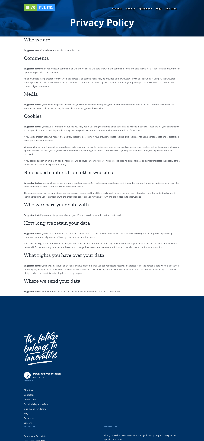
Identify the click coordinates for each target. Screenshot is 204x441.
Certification (30, 399)
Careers (28, 422)
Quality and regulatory (35, 409)
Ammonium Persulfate (35, 436)
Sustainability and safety (36, 404)
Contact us (29, 394)
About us (28, 390)
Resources (29, 418)
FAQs (26, 413)
